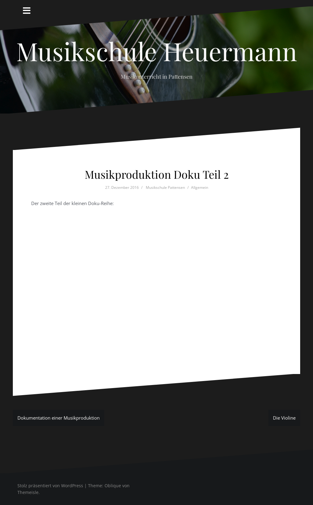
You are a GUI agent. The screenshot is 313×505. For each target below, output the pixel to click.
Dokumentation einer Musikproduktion (58, 418)
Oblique (113, 485)
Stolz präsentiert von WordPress (50, 485)
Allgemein (199, 187)
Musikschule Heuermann (156, 51)
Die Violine (284, 418)
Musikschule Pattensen (165, 187)
